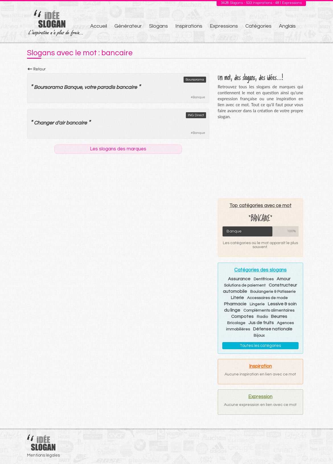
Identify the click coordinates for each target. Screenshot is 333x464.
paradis (106, 87)
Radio (262, 317)
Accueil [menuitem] (98, 26)
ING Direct (196, 115)
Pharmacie (235, 304)
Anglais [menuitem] (287, 26)
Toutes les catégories (260, 346)
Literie (237, 297)
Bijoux (259, 336)
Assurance (239, 279)
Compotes (242, 316)
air (62, 123)
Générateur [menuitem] (128, 26)
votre (90, 87)
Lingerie (257, 304)
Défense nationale (272, 329)
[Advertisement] (260, 158)
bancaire (126, 87)
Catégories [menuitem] (258, 26)
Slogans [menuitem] (158, 26)
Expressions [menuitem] (224, 26)
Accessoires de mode (267, 298)
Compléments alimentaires (268, 310)
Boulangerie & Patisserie (273, 292)
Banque (199, 97)
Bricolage (236, 323)
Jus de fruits (261, 322)
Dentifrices (264, 279)
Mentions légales (43, 455)
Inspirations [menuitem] (188, 26)
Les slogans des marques (118, 149)
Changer (44, 123)
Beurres (279, 316)
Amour (283, 279)
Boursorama (195, 79)
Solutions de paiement (245, 285)
